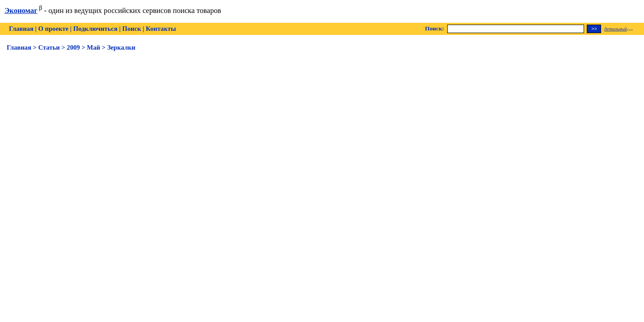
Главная (21, 28)
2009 (73, 47)
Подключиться (95, 28)
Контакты (161, 28)
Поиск (131, 28)
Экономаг (21, 10)
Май (93, 47)
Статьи (49, 47)
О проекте (53, 28)
